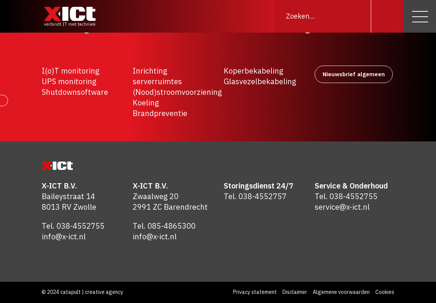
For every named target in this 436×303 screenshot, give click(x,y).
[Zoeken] (387, 16)
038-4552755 (80, 226)
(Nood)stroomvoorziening (177, 92)
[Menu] (419, 16)
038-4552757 (262, 196)
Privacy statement (255, 292)
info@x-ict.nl (64, 236)
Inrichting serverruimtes (157, 76)
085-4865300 (171, 226)
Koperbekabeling (253, 71)
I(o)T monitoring (70, 71)
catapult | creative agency (91, 292)
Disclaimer (294, 292)
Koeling (146, 102)
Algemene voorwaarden (341, 292)
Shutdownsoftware (75, 92)
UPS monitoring (69, 81)
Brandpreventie (160, 113)
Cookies (384, 292)
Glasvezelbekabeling (260, 81)
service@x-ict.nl (342, 207)
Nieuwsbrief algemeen (354, 74)
